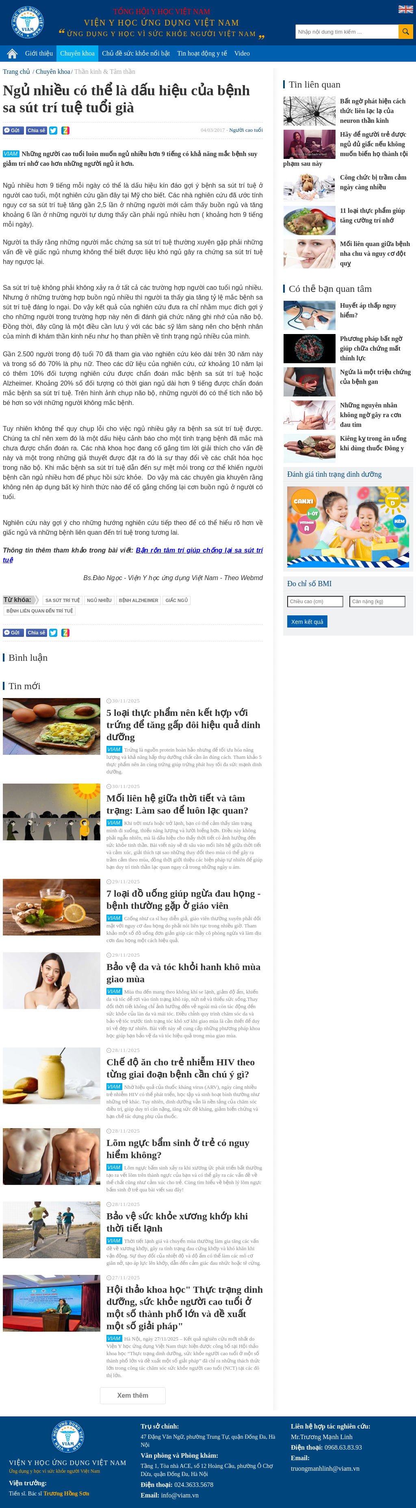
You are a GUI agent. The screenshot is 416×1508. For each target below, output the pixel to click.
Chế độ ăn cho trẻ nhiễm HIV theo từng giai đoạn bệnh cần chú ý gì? (180, 1068)
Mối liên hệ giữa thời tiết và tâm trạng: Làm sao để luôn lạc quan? (177, 804)
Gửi (12, 130)
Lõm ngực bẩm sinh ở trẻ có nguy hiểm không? (177, 1148)
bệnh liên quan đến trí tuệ (39, 610)
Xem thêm (132, 1395)
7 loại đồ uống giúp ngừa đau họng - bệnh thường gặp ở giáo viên (183, 899)
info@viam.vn (180, 1495)
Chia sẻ (36, 130)
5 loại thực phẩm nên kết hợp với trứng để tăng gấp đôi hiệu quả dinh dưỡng (183, 724)
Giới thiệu (39, 53)
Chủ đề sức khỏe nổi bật (136, 53)
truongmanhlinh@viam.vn (325, 1468)
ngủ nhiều (99, 600)
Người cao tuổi (246, 130)
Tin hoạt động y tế (202, 53)
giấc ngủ (176, 600)
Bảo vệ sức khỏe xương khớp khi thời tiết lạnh (177, 1222)
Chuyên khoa (77, 53)
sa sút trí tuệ (63, 600)
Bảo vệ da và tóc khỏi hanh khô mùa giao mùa (183, 973)
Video (242, 53)
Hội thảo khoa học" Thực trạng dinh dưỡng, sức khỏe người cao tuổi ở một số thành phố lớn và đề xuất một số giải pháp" (184, 1307)
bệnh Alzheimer (138, 600)
